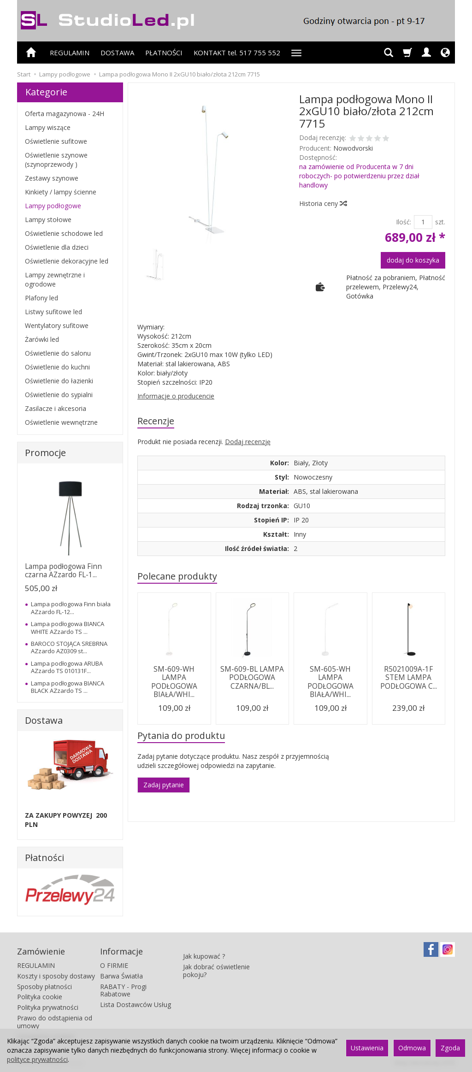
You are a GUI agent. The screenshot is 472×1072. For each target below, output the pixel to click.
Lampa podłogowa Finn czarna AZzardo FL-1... (63, 571)
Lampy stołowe (48, 219)
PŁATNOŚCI (164, 52)
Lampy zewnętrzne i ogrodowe (55, 279)
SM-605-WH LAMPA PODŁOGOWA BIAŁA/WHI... (330, 681)
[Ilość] (423, 222)
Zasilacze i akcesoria (55, 408)
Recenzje (155, 421)
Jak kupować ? (204, 951)
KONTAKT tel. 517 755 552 (237, 52)
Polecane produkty (177, 576)
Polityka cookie (39, 996)
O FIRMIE (114, 965)
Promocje (45, 452)
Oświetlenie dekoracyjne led (66, 261)
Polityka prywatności (47, 1007)
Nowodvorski (353, 148)
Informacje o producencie (175, 396)
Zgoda (450, 1047)
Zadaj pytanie (163, 784)
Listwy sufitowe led (53, 311)
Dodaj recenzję (248, 441)
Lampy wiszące (48, 127)
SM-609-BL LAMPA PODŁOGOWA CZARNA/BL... (252, 677)
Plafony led (41, 297)
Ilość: (403, 221)
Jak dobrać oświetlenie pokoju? (216, 965)
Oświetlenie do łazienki (59, 380)
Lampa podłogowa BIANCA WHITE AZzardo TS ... (67, 627)
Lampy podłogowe (53, 205)
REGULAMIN (69, 52)
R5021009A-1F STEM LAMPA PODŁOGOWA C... (408, 677)
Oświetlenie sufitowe (56, 141)
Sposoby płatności (44, 986)
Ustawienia (367, 1047)
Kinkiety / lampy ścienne (60, 191)
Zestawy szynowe (51, 178)
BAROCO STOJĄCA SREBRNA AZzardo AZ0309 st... (69, 647)
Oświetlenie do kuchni (57, 367)
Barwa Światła (121, 975)
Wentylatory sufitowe (56, 325)
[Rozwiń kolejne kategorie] (296, 52)
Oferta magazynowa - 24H (64, 113)
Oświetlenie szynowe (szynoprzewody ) (56, 160)
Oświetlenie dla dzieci (56, 247)
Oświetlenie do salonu (58, 353)
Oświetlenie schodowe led (64, 233)
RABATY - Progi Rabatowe (123, 990)
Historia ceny (322, 203)
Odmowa (412, 1047)
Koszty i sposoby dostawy (56, 975)
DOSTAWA (117, 52)
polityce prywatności (37, 1059)
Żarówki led (42, 339)
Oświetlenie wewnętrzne (61, 422)
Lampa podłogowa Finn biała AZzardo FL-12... (71, 607)
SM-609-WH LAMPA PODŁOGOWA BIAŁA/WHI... (174, 681)
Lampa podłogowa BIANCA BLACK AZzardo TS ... (67, 687)
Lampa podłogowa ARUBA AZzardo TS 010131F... (67, 667)
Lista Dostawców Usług (135, 1004)
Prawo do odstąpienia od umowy (54, 1021)
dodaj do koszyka (413, 260)
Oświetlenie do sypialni (59, 394)
